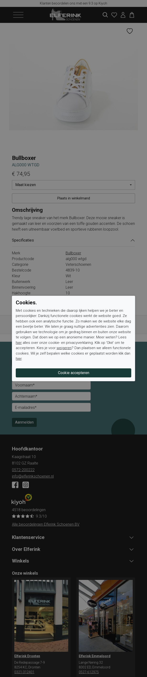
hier (19, 343)
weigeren (64, 348)
